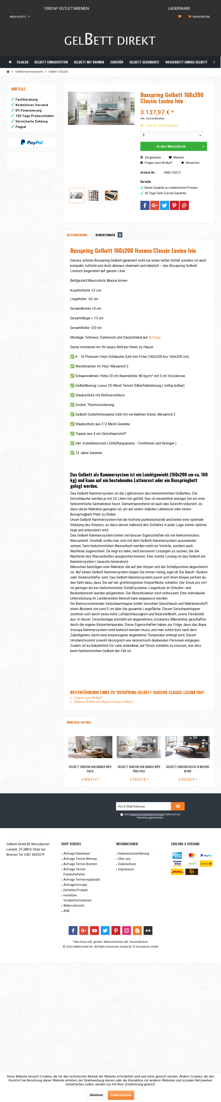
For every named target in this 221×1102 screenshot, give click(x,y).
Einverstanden (121, 1095)
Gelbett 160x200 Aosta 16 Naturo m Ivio (187, 768)
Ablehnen (96, 1095)
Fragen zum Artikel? (156, 162)
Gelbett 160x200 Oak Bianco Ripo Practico (139, 768)
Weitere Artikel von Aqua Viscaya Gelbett (101, 702)
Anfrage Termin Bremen (80, 864)
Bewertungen (109, 235)
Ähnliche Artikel (79, 722)
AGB (66, 911)
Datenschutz (127, 864)
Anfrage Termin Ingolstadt (81, 879)
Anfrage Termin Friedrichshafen (74, 872)
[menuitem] (199, 17)
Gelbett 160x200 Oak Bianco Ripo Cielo (90, 768)
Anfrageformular (75, 885)
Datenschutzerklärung (133, 853)
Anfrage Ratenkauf (76, 853)
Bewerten (190, 162)
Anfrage (155, 337)
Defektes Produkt (75, 890)
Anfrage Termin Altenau (80, 859)
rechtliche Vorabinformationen (77, 898)
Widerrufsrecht (73, 905)
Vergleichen (150, 157)
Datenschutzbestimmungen (146, 814)
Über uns (124, 859)
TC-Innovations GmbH (145, 946)
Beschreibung (77, 235)
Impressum (126, 869)
